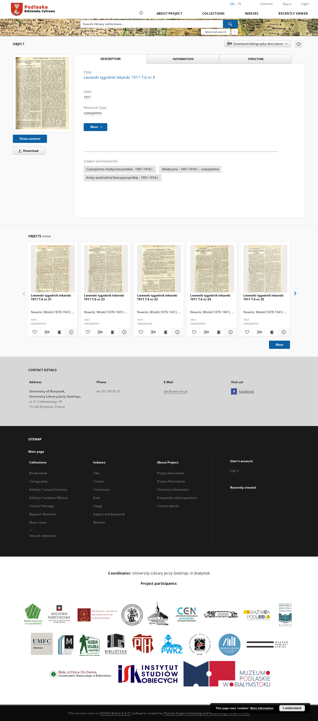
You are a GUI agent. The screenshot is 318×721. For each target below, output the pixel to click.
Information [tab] (183, 59)
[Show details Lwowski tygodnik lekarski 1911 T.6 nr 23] (124, 332)
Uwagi (97, 506)
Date (96, 498)
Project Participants (171, 481)
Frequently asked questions (177, 498)
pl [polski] (240, 4)
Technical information (173, 489)
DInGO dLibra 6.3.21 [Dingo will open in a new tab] (115, 713)
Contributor (101, 489)
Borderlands (38, 473)
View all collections (42, 536)
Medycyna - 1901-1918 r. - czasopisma (190, 169)
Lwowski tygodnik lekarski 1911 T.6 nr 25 (263, 297)
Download (27, 151)
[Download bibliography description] (47, 332)
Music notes (38, 522)
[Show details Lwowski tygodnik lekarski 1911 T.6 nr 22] (177, 332)
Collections (213, 13)
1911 (87, 97)
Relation (99, 522)
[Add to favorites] (298, 44)
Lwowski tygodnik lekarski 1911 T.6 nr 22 (157, 297)
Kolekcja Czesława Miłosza (48, 498)
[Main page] (141, 13)
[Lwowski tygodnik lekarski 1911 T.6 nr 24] (212, 269)
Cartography (38, 481)
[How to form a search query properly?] (234, 32)
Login (305, 4)
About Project (169, 13)
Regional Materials (42, 514)
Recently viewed (293, 13)
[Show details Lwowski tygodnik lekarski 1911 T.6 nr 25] (283, 332)
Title (96, 473)
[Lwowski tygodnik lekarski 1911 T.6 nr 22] (159, 269)
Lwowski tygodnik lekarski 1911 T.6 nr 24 (210, 297)
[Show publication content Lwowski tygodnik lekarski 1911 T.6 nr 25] (271, 332)
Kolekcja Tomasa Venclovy (48, 489)
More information (261, 708)
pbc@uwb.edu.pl (176, 391)
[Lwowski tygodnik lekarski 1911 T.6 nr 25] (265, 269)
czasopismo (93, 113)
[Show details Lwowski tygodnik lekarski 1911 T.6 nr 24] (230, 332)
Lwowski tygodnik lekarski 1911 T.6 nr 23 (104, 297)
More (279, 344)
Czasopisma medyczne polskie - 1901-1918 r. (119, 169)
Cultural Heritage (41, 506)
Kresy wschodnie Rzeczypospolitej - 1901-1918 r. (122, 177)
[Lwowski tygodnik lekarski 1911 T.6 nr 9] (42, 93)
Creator (98, 481)
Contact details (168, 506)
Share (287, 4)
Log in (234, 470)
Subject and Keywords (109, 514)
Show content (30, 138)
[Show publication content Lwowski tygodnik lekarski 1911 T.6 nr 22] (165, 332)
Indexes (252, 13)
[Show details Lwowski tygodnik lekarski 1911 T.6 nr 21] (70, 332)
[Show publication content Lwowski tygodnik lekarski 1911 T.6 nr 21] (59, 332)
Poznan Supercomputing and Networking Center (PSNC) (207, 713)
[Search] (230, 24)
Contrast (266, 4)
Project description (170, 473)
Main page (36, 451)
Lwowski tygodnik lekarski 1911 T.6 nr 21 (51, 297)
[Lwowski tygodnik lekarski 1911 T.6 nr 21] (53, 269)
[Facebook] (234, 391)
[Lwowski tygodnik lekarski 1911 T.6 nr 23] (106, 269)
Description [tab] (110, 59)
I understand (292, 708)
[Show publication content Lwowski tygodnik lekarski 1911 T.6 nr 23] (112, 332)
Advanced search (215, 32)
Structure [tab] (256, 59)
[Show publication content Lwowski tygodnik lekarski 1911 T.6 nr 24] (218, 332)
